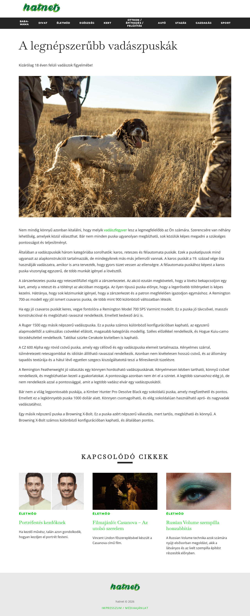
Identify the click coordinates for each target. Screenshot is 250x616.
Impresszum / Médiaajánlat (125, 608)
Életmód (28, 513)
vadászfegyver (115, 230)
